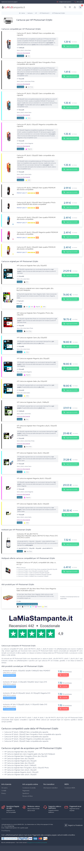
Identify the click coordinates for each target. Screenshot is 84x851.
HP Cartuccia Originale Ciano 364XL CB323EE (33, 453)
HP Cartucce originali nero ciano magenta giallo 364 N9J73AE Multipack (34, 289)
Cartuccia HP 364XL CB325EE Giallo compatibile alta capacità (36, 156)
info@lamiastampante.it (64, 2)
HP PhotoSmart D (44, 13)
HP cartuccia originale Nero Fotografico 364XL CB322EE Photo (37, 426)
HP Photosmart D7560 (58, 13)
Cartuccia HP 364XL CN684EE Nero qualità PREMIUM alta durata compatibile (36, 188)
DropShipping (5, 830)
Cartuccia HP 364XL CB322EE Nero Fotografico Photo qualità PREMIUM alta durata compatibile (36, 203)
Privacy (3, 793)
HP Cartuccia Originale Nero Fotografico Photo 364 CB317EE (35, 314)
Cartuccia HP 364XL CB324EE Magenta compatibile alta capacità (37, 125)
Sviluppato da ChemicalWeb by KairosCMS (37, 842)
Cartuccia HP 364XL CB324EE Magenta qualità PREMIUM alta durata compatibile (37, 233)
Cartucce (30, 13)
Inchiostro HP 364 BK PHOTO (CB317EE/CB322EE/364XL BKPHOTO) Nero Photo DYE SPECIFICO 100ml (37, 535)
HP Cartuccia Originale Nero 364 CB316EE (32, 265)
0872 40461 (79, 2)
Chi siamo (4, 788)
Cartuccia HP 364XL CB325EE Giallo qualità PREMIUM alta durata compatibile (36, 248)
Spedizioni (25, 793)
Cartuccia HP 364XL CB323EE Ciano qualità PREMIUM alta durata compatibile (36, 218)
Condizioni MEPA (69, 788)
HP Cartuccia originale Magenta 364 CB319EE (33, 358)
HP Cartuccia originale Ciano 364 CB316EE (32, 338)
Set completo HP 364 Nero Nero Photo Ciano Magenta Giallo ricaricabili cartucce (36, 589)
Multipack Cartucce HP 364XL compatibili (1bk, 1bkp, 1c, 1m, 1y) (36, 563)
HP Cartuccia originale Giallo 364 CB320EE (32, 381)
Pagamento (25, 790)
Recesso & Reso (27, 796)
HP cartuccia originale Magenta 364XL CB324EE (34, 478)
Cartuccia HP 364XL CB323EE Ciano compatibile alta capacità (36, 94)
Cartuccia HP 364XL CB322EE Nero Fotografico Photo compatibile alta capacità (36, 63)
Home (22, 13)
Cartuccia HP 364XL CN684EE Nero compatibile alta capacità (35, 34)
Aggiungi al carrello (70, 46)
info (37, 193)
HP (36, 13)
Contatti (3, 790)
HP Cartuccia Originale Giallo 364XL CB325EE (33, 504)
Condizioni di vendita (28, 788)
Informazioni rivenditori (50, 788)
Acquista (63, 675)
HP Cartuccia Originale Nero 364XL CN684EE (33, 402)
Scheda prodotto (9, 675)
